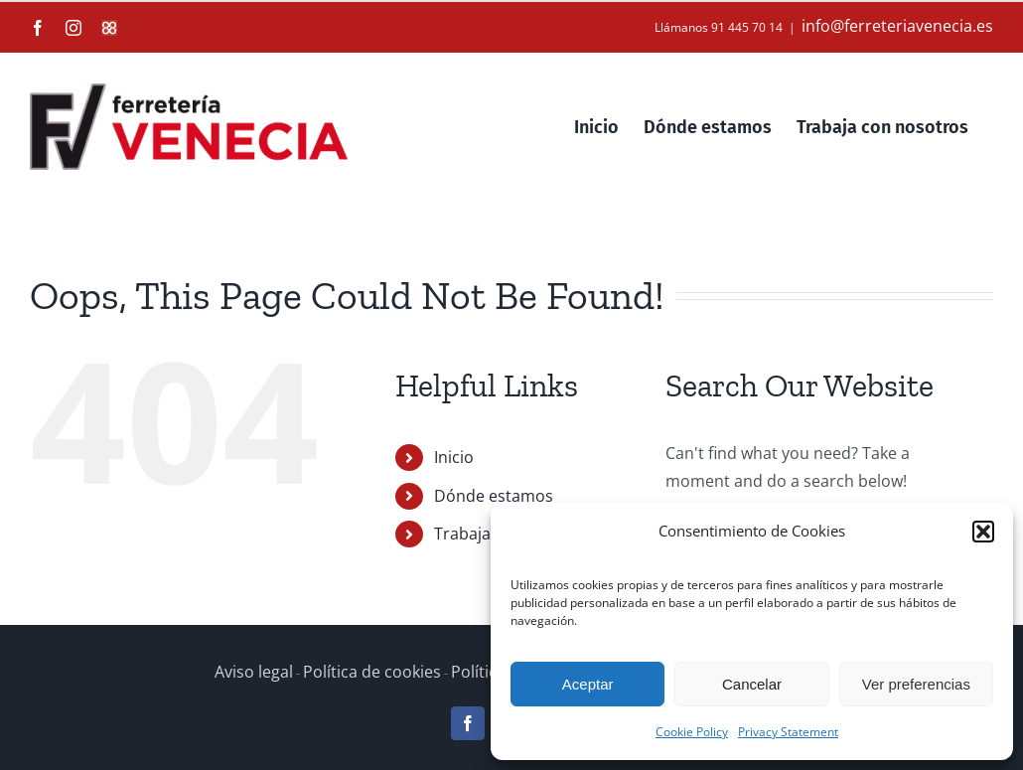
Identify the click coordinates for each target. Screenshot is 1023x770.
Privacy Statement (788, 731)
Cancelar (752, 684)
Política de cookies (372, 672)
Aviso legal (254, 672)
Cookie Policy (692, 731)
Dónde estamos (493, 496)
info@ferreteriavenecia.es (897, 26)
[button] (983, 531)
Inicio (454, 457)
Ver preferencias (916, 684)
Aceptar (588, 684)
